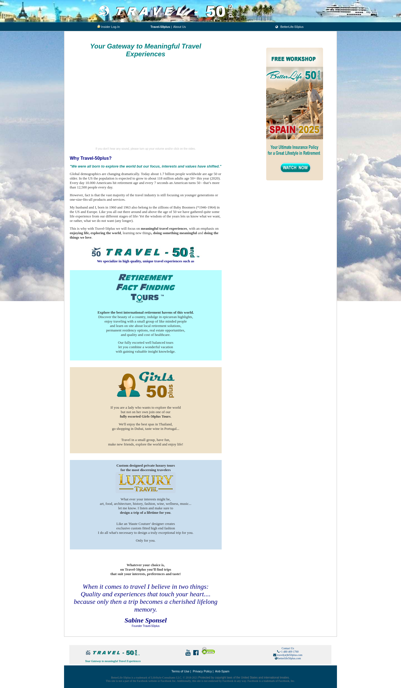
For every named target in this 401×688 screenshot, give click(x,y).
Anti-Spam (222, 671)
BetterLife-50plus (289, 26)
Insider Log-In (110, 26)
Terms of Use (180, 671)
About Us (179, 26)
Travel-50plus (160, 26)
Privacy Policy (202, 671)
